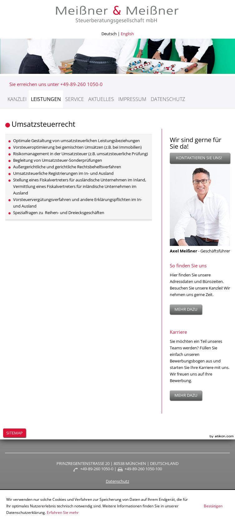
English (127, 33)
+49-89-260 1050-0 (96, 469)
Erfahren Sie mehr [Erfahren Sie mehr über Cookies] (63, 512)
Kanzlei (17, 99)
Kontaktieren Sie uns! (199, 157)
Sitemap (14, 433)
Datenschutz (168, 99)
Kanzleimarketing (221, 436)
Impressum (132, 99)
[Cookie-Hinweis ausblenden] (213, 506)
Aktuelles (101, 99)
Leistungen (46, 99)
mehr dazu (185, 309)
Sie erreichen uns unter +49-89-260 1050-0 (56, 84)
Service (74, 99)
